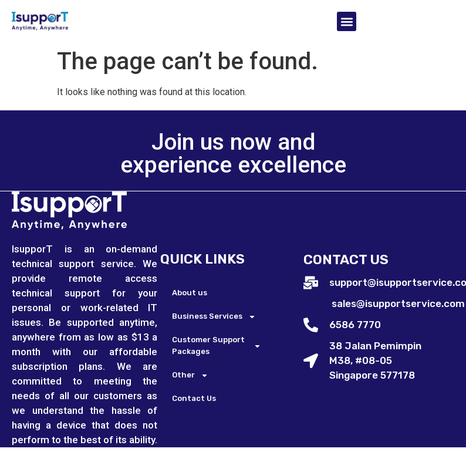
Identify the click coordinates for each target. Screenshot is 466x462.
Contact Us (194, 398)
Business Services (214, 316)
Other (190, 375)
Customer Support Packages (216, 345)
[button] (346, 21)
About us (189, 292)
